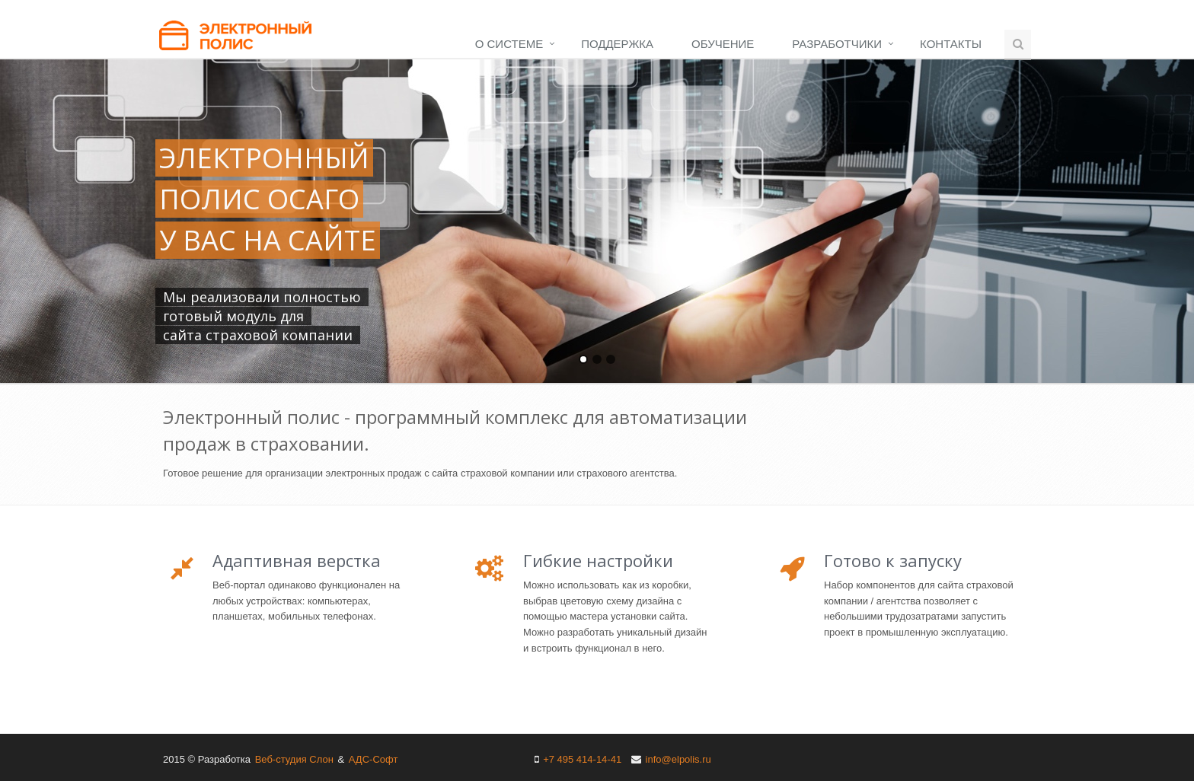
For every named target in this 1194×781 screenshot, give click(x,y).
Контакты (951, 43)
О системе (509, 43)
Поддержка (617, 43)
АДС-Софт (373, 759)
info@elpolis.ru (678, 759)
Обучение (722, 43)
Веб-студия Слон (294, 759)
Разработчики (837, 43)
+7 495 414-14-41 (582, 759)
